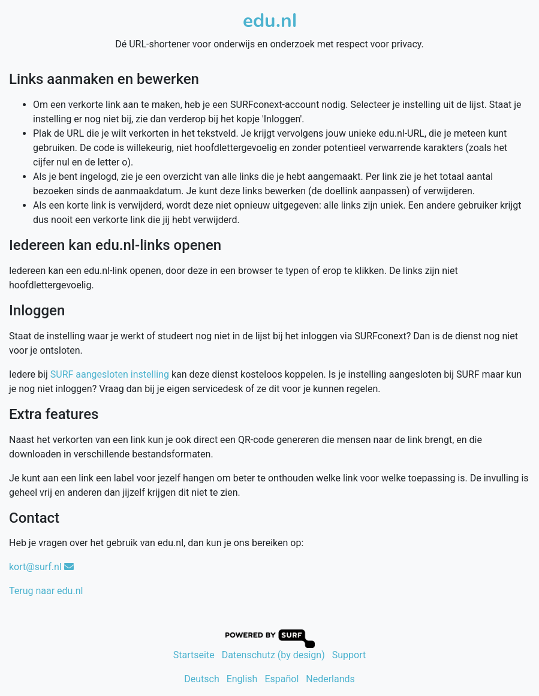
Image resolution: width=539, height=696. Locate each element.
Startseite (194, 655)
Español (281, 679)
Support (349, 655)
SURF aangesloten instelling (109, 374)
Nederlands (330, 679)
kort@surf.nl (41, 567)
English (242, 679)
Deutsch (201, 679)
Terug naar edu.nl (46, 590)
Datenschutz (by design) (273, 655)
